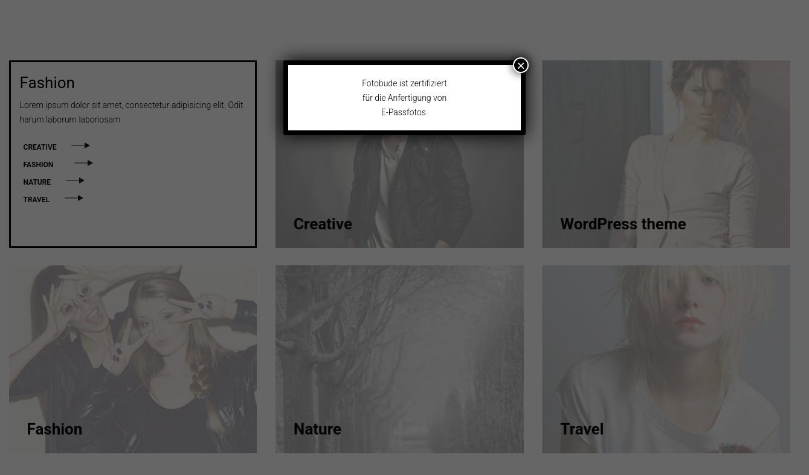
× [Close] (521, 65)
